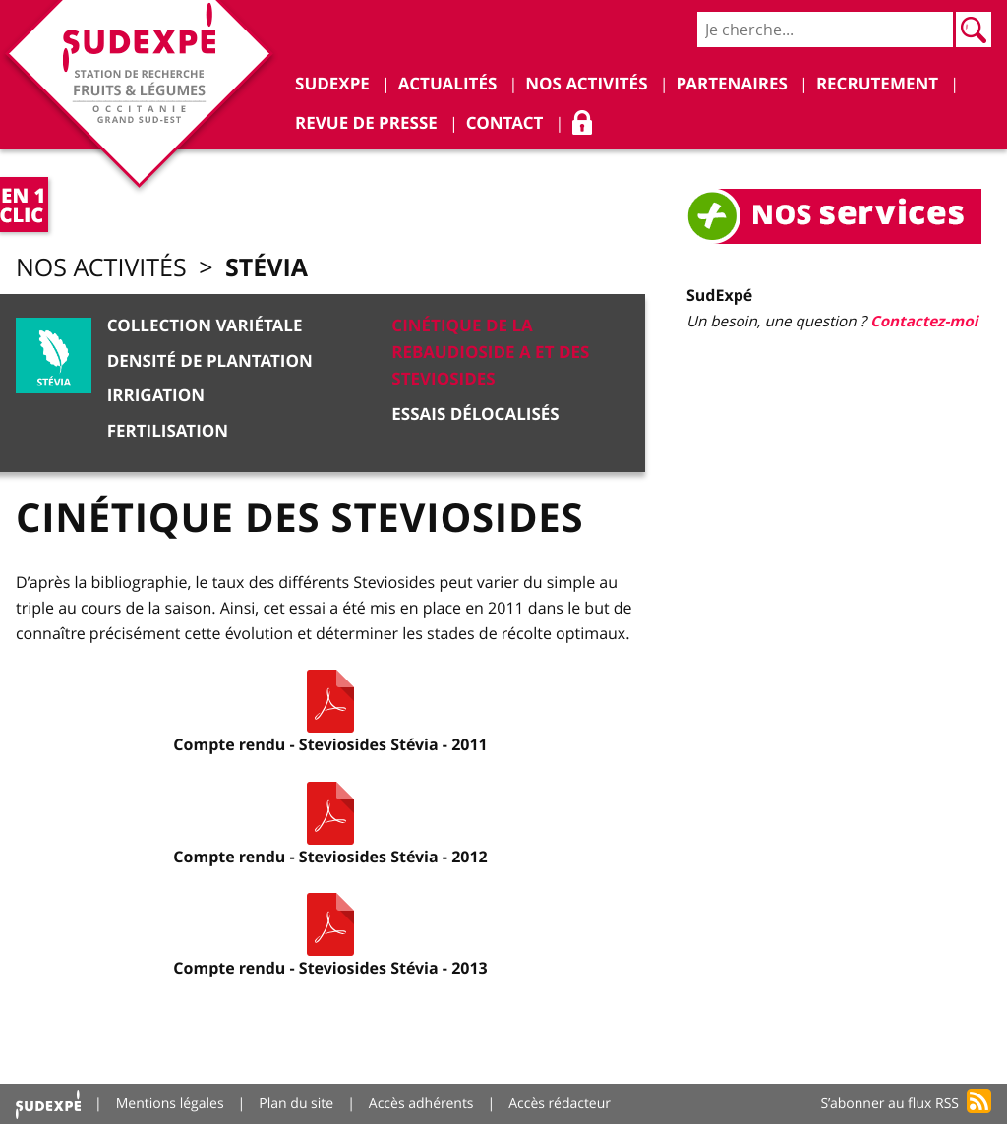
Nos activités (101, 268)
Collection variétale (205, 326)
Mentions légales (170, 1103)
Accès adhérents (421, 1103)
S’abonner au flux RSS (889, 1103)
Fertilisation (168, 431)
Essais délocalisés (475, 414)
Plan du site (296, 1103)
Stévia (266, 267)
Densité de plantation (210, 361)
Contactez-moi (923, 321)
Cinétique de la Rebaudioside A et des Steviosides (490, 352)
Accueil (48, 1104)
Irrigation (156, 396)
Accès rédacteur (559, 1103)
